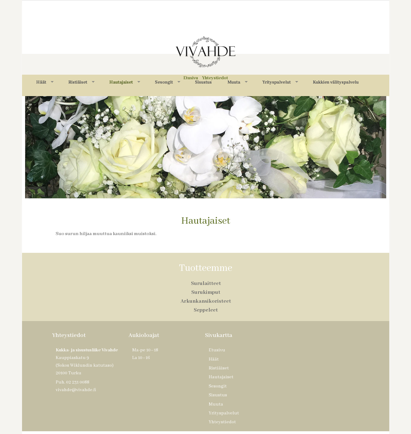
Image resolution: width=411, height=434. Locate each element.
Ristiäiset (81, 82)
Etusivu (217, 350)
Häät (45, 82)
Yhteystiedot (222, 422)
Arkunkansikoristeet (206, 301)
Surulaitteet (206, 283)
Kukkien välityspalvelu (336, 82)
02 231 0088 (77, 382)
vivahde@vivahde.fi (76, 390)
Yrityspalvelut (280, 82)
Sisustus (203, 82)
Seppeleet (206, 310)
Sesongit (167, 82)
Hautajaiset (124, 82)
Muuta (238, 82)
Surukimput (205, 292)
